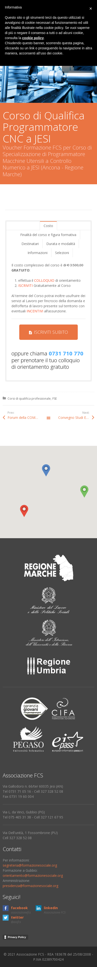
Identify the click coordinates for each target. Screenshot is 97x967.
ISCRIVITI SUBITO (48, 332)
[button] (24, 511)
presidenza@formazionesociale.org (30, 885)
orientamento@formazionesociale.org (33, 875)
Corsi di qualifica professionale (29, 398)
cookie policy (33, 38)
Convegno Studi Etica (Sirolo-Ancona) (76, 417)
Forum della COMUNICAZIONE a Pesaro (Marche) (28, 417)
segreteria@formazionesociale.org (30, 865)
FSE (54, 398)
